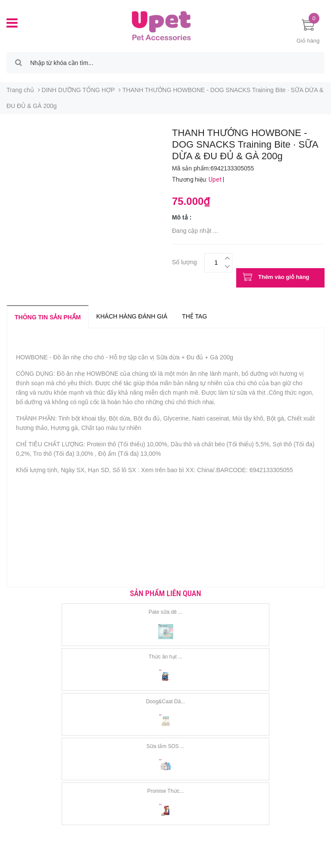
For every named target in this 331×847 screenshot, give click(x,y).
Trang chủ (20, 90)
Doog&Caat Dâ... (165, 702)
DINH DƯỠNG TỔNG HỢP (78, 90)
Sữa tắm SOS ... (165, 746)
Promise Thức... (165, 791)
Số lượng (184, 261)
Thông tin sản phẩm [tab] (48, 317)
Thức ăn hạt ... (165, 657)
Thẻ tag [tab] (194, 316)
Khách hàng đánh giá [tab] (131, 316)
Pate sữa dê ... (166, 612)
